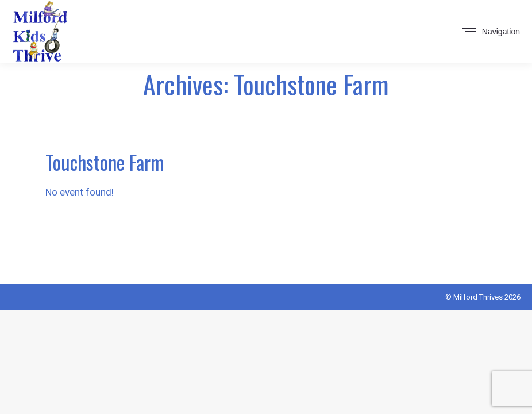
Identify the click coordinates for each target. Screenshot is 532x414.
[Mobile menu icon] (491, 31)
